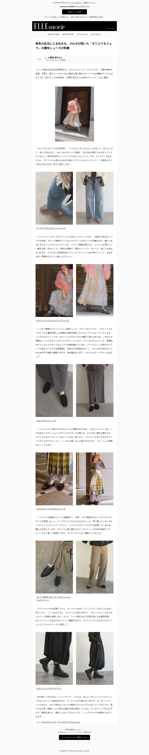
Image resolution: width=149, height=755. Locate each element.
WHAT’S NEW (53, 34)
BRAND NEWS (68, 34)
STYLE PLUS (82, 34)
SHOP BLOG (96, 34)
